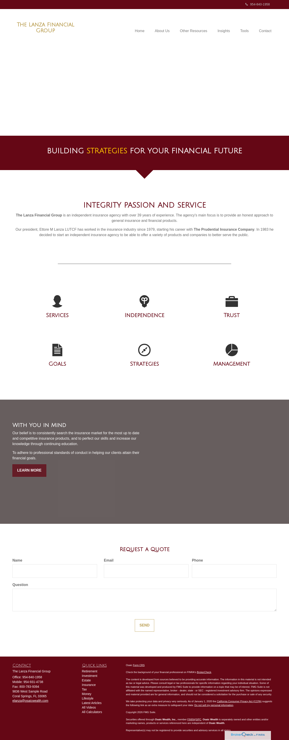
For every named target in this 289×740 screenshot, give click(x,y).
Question (20, 585)
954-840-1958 (257, 4)
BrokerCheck (204, 672)
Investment (89, 676)
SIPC (198, 719)
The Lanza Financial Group (45, 27)
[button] (158, 25)
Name (17, 560)
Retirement (89, 671)
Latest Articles (92, 703)
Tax (84, 689)
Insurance (89, 685)
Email (109, 560)
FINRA (191, 719)
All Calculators (92, 712)
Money (86, 694)
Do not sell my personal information (213, 705)
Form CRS (139, 665)
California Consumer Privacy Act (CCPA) (239, 701)
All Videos (89, 707)
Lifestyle (87, 698)
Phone (197, 560)
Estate (86, 680)
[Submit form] (144, 625)
